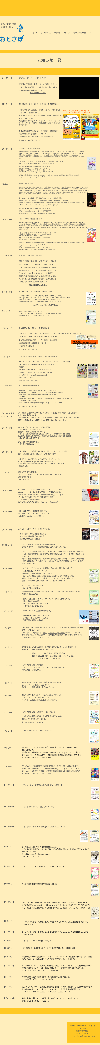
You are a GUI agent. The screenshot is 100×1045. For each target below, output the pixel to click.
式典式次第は (53, 991)
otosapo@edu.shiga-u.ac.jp (39, 375)
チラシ (27, 349)
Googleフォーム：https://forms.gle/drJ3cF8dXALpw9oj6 (34, 176)
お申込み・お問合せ (25, 202)
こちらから (45, 615)
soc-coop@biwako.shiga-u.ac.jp (30, 461)
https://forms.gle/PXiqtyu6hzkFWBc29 (45, 305)
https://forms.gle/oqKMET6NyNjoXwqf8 (47, 204)
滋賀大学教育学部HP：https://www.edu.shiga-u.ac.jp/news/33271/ (37, 213)
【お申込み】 (22, 204)
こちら (26, 380)
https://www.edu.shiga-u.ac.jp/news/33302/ (43, 249)
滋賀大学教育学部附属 (8, 24)
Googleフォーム (36, 175)
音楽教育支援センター (8, 27)
